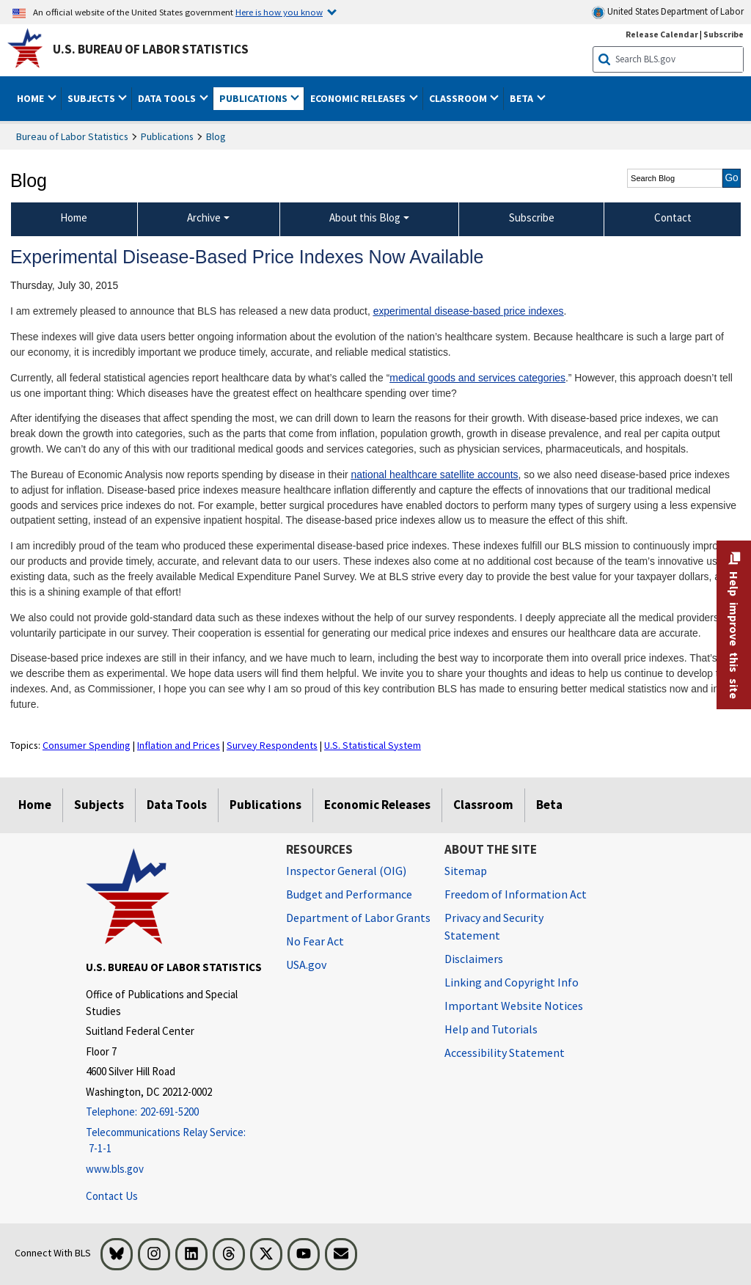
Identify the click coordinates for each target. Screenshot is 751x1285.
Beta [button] (522, 98)
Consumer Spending (87, 745)
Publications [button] (254, 98)
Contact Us (112, 1196)
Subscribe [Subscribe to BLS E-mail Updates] (723, 34)
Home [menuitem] (73, 217)
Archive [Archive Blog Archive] (204, 217)
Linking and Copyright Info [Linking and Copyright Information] (511, 982)
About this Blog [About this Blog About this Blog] (364, 217)
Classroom (483, 805)
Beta (549, 805)
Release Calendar (662, 34)
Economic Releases (377, 805)
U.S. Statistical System (372, 745)
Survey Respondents (272, 745)
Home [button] (31, 98)
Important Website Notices (513, 1005)
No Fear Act (315, 941)
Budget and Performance (349, 894)
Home (34, 805)
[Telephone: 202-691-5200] (175, 1112)
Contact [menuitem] (673, 217)
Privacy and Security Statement (493, 926)
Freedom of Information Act (515, 894)
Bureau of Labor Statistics (72, 136)
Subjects (99, 805)
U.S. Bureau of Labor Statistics (151, 49)
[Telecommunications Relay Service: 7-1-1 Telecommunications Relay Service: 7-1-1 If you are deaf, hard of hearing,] (175, 1140)
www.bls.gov (115, 1169)
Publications (167, 136)
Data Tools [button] (168, 98)
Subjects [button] (92, 98)
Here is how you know (279, 12)
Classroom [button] (459, 98)
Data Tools (177, 805)
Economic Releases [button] (359, 98)
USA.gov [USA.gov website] (306, 964)
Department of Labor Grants (358, 917)
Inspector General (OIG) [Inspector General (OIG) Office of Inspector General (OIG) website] (346, 870)
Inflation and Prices (178, 745)
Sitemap (465, 870)
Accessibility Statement (504, 1052)
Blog (216, 136)
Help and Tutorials (491, 1029)
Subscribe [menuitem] (531, 217)
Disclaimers (473, 958)
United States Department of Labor (668, 12)
